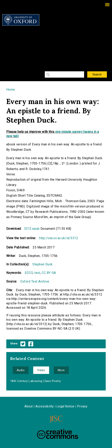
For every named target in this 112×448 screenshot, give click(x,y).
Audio (21, 370)
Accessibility (44, 406)
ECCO (29, 273)
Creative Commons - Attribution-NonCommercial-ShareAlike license (57, 434)
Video (41, 370)
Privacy (82, 406)
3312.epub (31, 229)
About (28, 406)
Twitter (22, 343)
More (61, 370)
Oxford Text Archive (34, 281)
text (37, 273)
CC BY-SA (49, 273)
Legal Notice (65, 406)
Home (10, 89)
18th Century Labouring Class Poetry (35, 381)
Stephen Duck (42, 264)
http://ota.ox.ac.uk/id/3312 (58, 238)
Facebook (30, 343)
